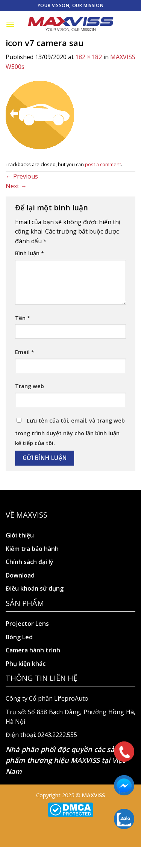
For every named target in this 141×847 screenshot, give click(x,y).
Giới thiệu (20, 535)
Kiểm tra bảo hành (32, 549)
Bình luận (29, 253)
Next (16, 186)
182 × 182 (88, 57)
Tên (22, 318)
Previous (22, 176)
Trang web (29, 386)
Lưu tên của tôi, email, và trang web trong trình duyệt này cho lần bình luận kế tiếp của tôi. (70, 432)
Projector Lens (27, 623)
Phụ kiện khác (25, 663)
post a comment (103, 164)
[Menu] (10, 24)
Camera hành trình (33, 650)
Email (24, 352)
